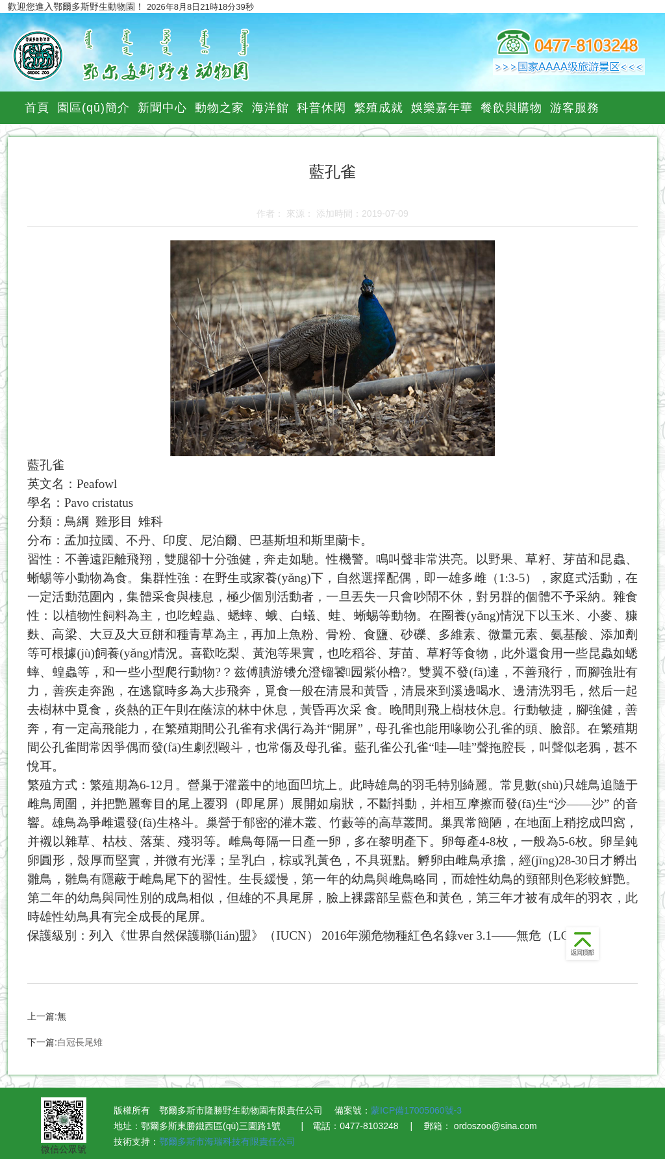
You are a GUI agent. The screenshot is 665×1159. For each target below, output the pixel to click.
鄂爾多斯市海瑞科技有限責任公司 (227, 1141)
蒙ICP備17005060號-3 (416, 1110)
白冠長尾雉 (80, 1042)
